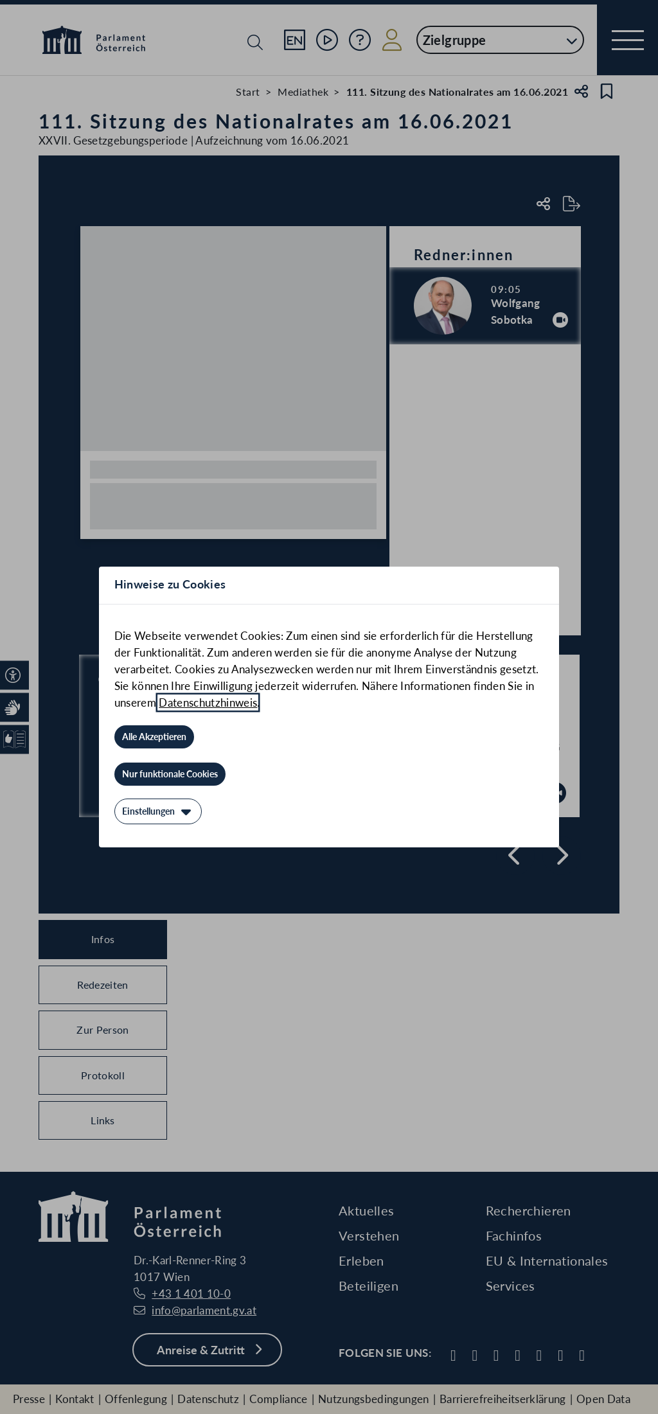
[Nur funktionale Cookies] (170, 774)
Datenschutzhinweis (208, 702)
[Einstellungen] (158, 811)
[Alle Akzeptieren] (154, 736)
